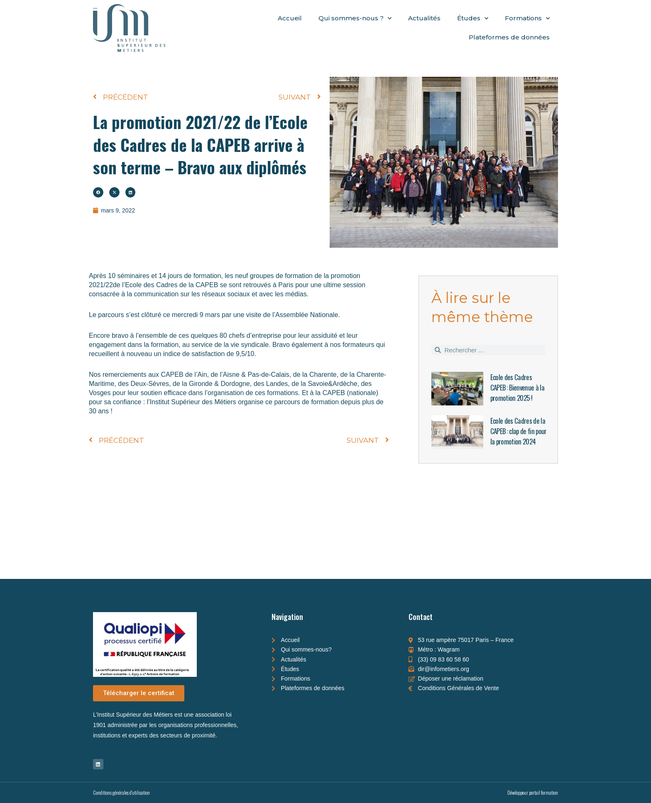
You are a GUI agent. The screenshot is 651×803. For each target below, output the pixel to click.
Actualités (424, 18)
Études (472, 18)
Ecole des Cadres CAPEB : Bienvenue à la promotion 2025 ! (518, 387)
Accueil (290, 18)
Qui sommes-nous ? (355, 18)
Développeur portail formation (532, 792)
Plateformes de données (509, 37)
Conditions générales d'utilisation (121, 792)
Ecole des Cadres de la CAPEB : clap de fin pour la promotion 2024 (518, 436)
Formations (527, 18)
